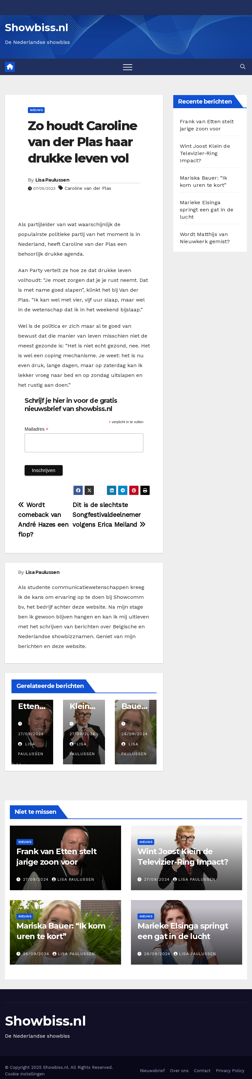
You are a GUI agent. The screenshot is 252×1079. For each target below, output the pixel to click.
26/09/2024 (134, 734)
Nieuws (36, 110)
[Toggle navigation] (127, 66)
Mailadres (37, 429)
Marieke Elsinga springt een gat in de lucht (206, 209)
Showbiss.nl (36, 27)
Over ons (179, 1070)
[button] (242, 67)
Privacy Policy (230, 1070)
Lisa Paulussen (52, 180)
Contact (202, 1070)
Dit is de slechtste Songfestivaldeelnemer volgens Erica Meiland (109, 514)
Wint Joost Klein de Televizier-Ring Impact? (205, 153)
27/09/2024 (31, 734)
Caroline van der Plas (88, 188)
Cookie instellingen (25, 1073)
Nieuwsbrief (152, 1070)
